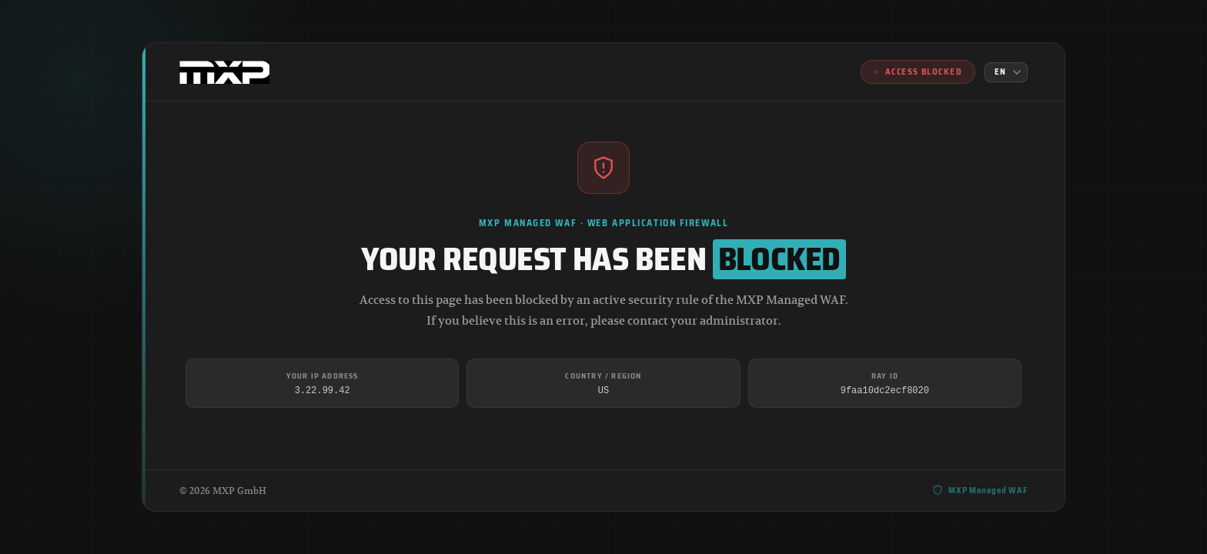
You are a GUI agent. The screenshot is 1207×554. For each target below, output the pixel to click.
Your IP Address (322, 376)
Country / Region (603, 376)
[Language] (1006, 72)
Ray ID (884, 376)
